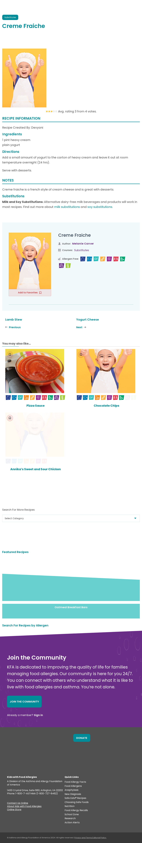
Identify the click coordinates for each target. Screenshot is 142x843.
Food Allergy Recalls (76, 810)
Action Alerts (72, 822)
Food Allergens (73, 786)
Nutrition (69, 806)
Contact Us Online (17, 803)
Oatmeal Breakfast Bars (71, 607)
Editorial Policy (99, 837)
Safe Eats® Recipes (75, 798)
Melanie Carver (83, 243)
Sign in (38, 715)
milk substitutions (67, 207)
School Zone (72, 814)
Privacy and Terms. (83, 837)
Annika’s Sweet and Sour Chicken (35, 469)
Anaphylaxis (71, 790)
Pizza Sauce (35, 406)
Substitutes (81, 250)
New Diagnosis (73, 794)
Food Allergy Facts (75, 782)
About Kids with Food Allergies (24, 806)
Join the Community (24, 702)
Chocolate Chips (106, 406)
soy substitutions (99, 207)
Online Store (14, 810)
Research (70, 818)
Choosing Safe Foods (77, 802)
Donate (81, 738)
